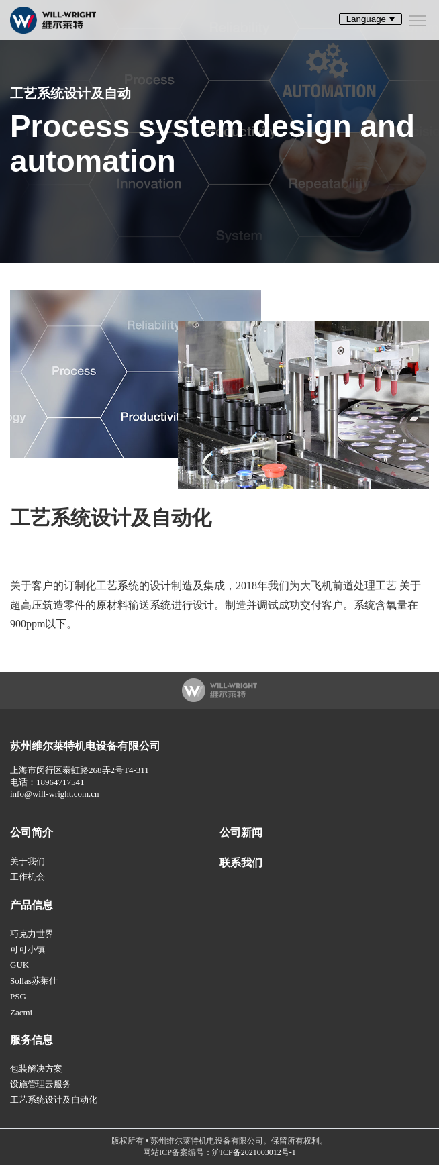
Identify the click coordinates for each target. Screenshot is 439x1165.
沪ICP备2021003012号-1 (254, 1152)
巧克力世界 (32, 934)
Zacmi (21, 1012)
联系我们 (241, 862)
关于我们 (27, 861)
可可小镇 (27, 949)
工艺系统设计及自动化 (53, 1100)
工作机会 (27, 877)
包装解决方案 (36, 1069)
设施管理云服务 (40, 1084)
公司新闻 (241, 832)
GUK (19, 965)
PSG (18, 996)
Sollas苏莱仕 (34, 981)
